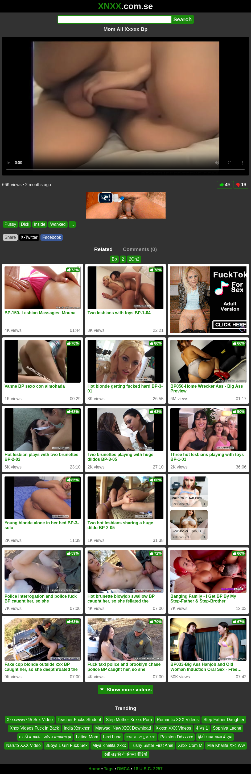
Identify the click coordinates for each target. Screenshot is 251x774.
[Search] (114, 19)
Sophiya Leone (227, 728)
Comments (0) (140, 249)
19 (241, 184)
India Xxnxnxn (77, 728)
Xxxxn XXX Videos (173, 728)
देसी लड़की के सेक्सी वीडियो (125, 754)
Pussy (10, 224)
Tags (108, 769)
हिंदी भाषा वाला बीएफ (215, 736)
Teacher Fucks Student (79, 719)
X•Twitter (29, 237)
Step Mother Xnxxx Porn (129, 719)
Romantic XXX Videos (178, 719)
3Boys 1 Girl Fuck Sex (67, 745)
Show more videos (125, 689)
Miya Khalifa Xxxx (109, 745)
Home (94, 769)
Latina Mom (87, 736)
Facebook (51, 237)
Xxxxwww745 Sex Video (30, 719)
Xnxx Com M (190, 745)
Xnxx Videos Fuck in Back (34, 728)
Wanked (57, 224)
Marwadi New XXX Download (123, 728)
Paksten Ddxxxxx (176, 736)
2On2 (134, 259)
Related (103, 249)
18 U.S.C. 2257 (148, 769)
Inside (40, 224)
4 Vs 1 (202, 728)
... (72, 224)
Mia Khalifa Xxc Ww (226, 745)
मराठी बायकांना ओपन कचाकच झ (45, 736)
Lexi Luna (112, 736)
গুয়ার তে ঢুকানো (140, 736)
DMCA (123, 769)
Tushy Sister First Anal (152, 745)
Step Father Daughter (223, 719)
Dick (25, 224)
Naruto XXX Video (23, 745)
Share (10, 237)
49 (224, 184)
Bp (114, 259)
